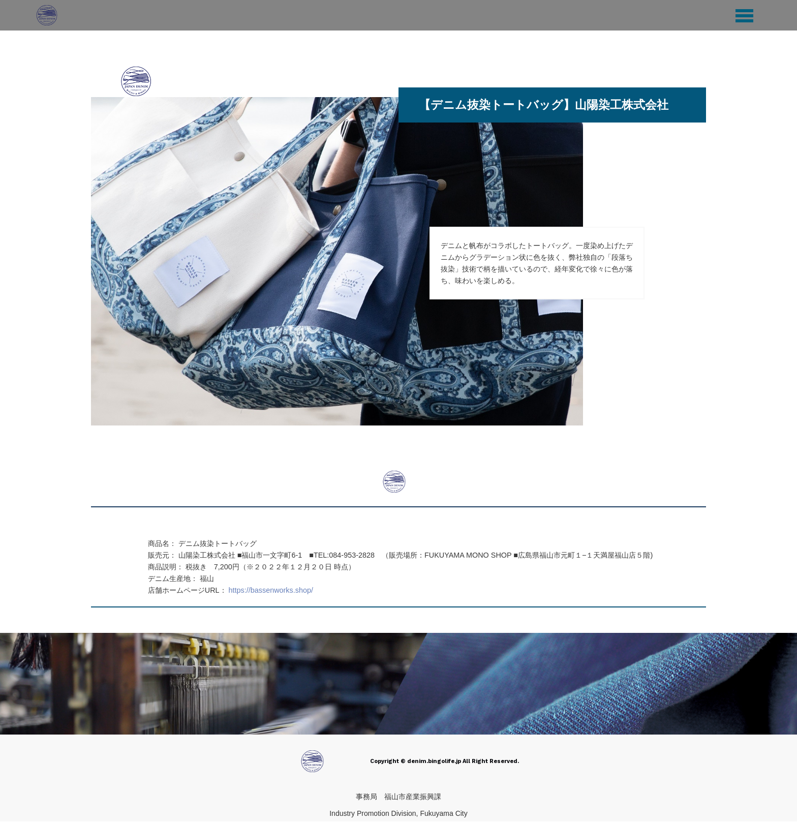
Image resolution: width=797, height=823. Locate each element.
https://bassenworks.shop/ (271, 590)
